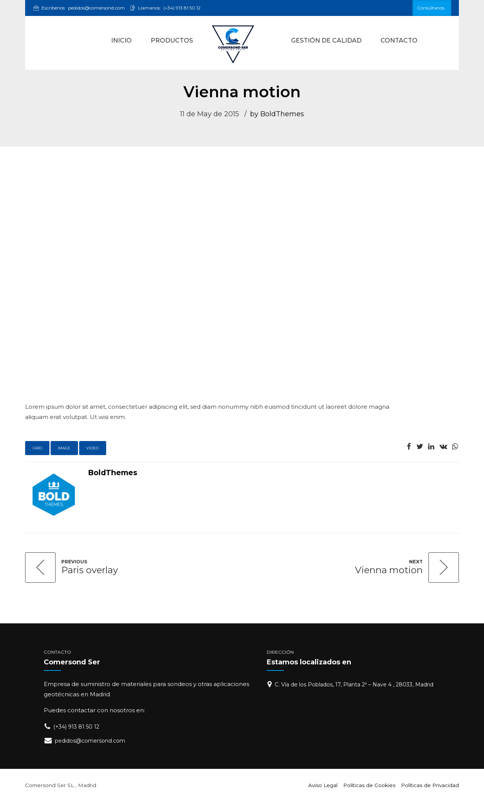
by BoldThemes (277, 114)
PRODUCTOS (172, 40)
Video (92, 448)
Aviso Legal (323, 785)
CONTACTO (399, 40)
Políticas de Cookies (369, 785)
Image (64, 448)
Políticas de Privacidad (430, 785)
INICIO (121, 40)
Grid (37, 448)
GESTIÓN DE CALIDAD (326, 40)
